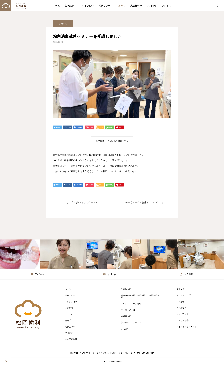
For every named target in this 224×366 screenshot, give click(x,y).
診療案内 (69, 5)
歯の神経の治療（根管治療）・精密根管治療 (140, 296)
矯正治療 (181, 289)
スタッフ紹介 (87, 5)
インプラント (183, 314)
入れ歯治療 (182, 308)
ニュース (120, 5)
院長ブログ (70, 320)
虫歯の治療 (126, 289)
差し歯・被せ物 (128, 310)
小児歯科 (125, 329)
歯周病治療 (126, 316)
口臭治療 (181, 302)
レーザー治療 (183, 320)
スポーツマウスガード (187, 327)
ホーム (56, 5)
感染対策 (63, 25)
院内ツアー (104, 5)
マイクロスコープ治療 (131, 304)
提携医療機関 (71, 339)
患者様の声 (136, 5)
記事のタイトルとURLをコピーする (112, 141)
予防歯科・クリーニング (132, 322)
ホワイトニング (184, 295)
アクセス (166, 5)
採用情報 (151, 5)
